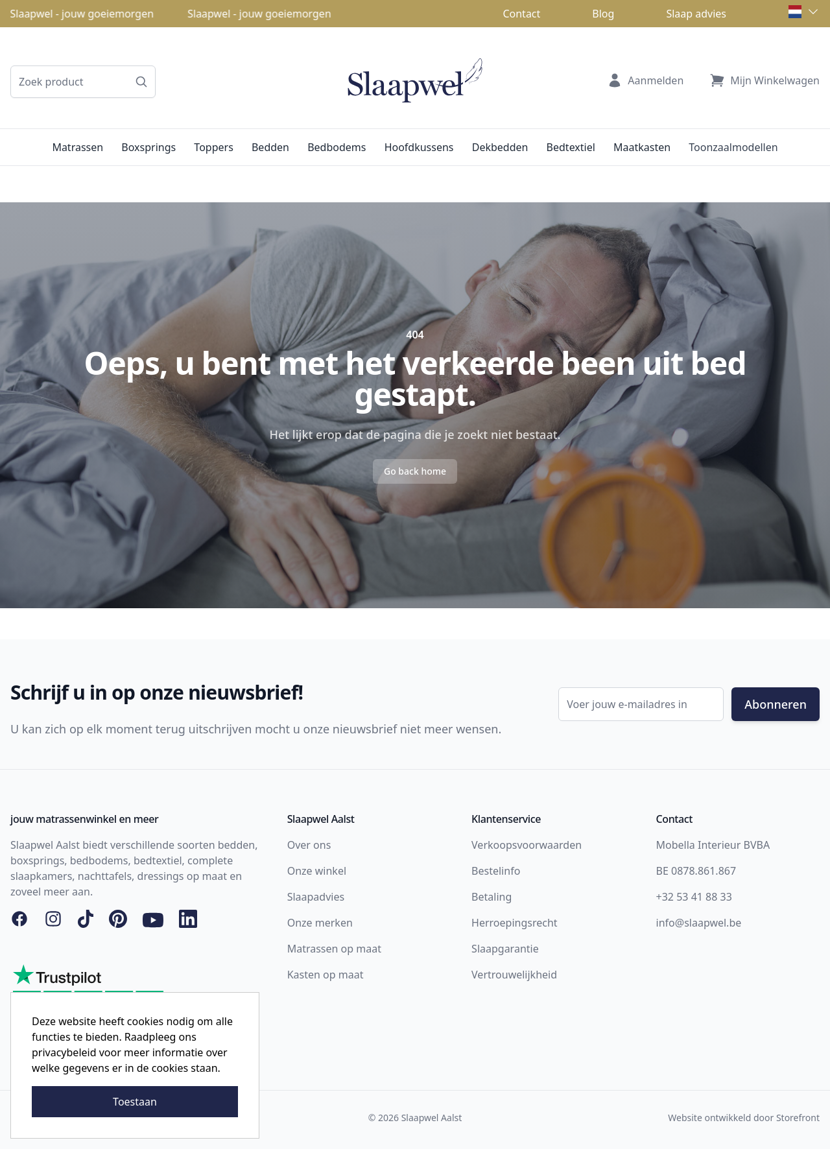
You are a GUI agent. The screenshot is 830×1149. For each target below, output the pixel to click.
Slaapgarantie (505, 949)
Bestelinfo (495, 871)
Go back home (415, 471)
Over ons (309, 845)
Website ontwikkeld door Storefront (744, 1117)
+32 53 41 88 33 (694, 897)
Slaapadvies (315, 897)
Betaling (491, 897)
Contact (521, 13)
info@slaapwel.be (699, 923)
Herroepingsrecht (514, 923)
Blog (603, 13)
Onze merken (320, 923)
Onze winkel (316, 871)
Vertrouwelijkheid (514, 974)
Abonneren (775, 704)
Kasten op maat (325, 974)
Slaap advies (696, 13)
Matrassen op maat (334, 949)
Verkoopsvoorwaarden (526, 845)
